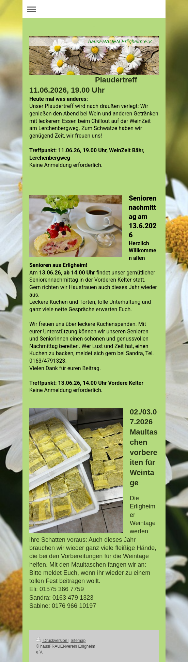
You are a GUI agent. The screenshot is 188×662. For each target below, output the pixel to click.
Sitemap (77, 640)
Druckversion (52, 640)
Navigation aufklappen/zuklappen (94, 9)
